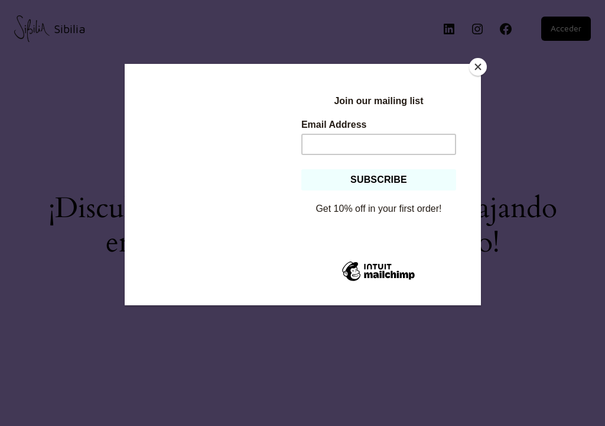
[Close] (478, 67)
